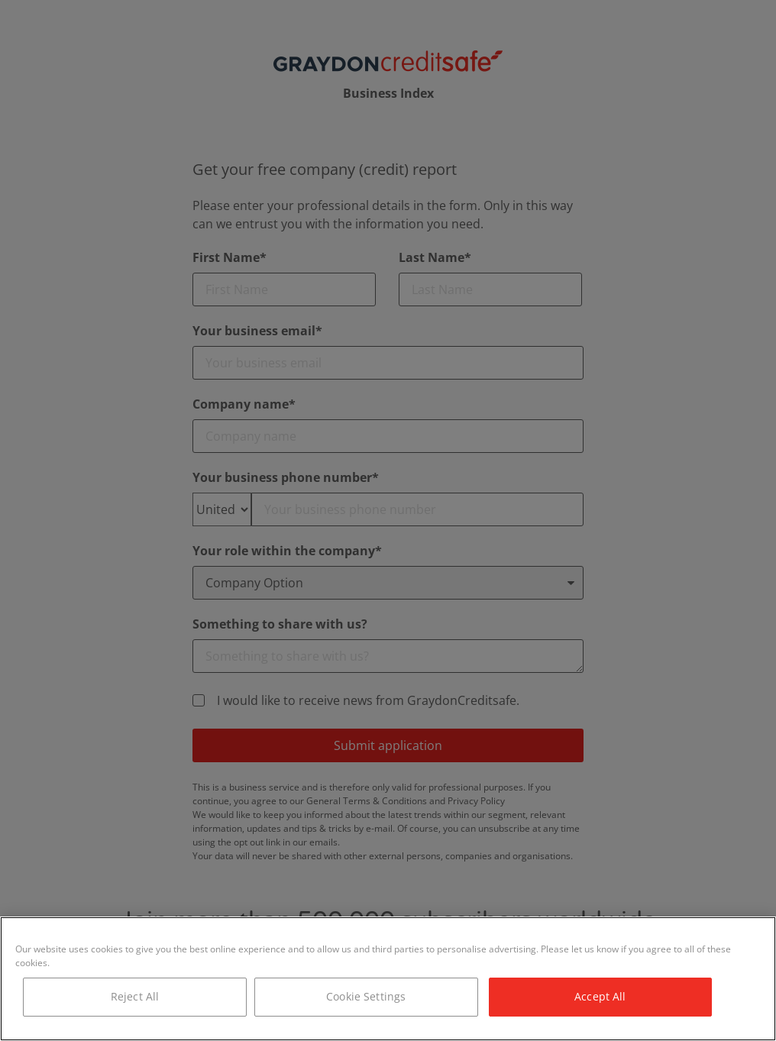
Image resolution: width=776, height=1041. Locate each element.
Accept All (600, 996)
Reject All (135, 996)
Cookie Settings (366, 996)
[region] (388, 979)
